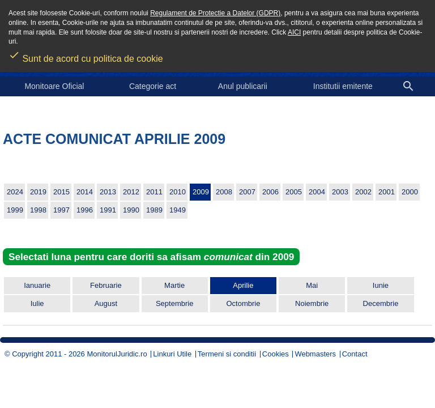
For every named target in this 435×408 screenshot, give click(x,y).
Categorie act (152, 86)
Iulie (37, 303)
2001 (386, 192)
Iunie (381, 285)
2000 (410, 192)
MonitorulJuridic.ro (117, 354)
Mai (312, 285)
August (106, 303)
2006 (270, 192)
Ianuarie (37, 285)
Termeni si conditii (227, 354)
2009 (201, 192)
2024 (15, 192)
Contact (355, 354)
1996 (84, 210)
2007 (247, 192)
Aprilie (243, 285)
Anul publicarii (242, 86)
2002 (363, 192)
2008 (224, 192)
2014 (84, 192)
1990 (131, 210)
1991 (108, 210)
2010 (177, 192)
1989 (154, 210)
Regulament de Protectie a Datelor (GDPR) (215, 13)
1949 (177, 210)
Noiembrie (312, 303)
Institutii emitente (343, 86)
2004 (317, 192)
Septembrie (174, 303)
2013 (108, 192)
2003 (340, 192)
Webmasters (315, 354)
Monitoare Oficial (54, 86)
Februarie (106, 285)
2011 (154, 192)
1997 (61, 210)
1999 (15, 210)
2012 (131, 192)
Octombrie (243, 303)
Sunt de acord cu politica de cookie (85, 54)
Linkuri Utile (172, 354)
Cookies (275, 354)
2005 (293, 192)
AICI (294, 32)
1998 (38, 210)
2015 (61, 192)
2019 (38, 192)
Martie (174, 285)
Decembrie (381, 303)
